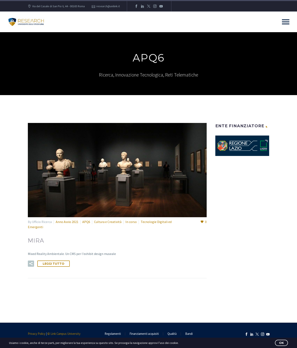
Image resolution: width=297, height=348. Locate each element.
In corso (131, 222)
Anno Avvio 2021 (67, 222)
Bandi (189, 333)
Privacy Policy (36, 334)
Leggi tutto (53, 263)
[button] (31, 264)
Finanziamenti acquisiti (144, 333)
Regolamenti (113, 333)
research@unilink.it (108, 6)
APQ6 (86, 222)
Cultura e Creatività (107, 222)
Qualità (172, 333)
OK (281, 343)
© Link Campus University (63, 334)
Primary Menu (285, 21)
